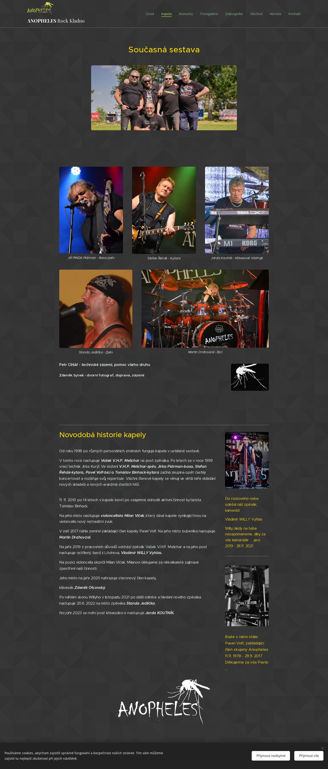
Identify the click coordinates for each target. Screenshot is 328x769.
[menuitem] (150, 14)
